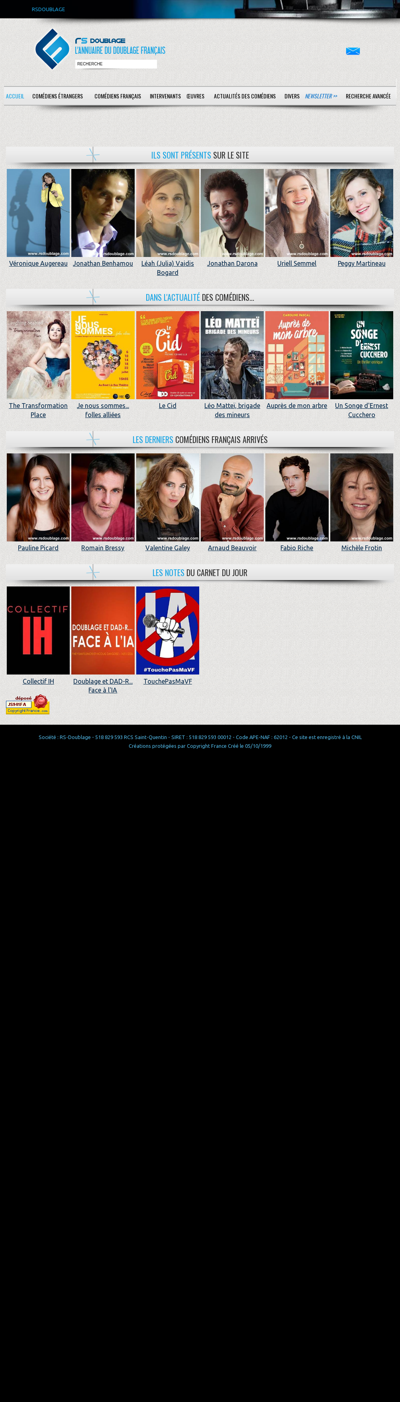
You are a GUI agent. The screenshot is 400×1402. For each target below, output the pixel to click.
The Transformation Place (38, 405)
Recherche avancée (368, 96)
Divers (292, 96)
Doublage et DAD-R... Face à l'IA (102, 681)
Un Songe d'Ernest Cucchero (361, 405)
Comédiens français (117, 96)
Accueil (15, 96)
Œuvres (195, 96)
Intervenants (165, 96)
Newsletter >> (321, 96)
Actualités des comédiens (245, 96)
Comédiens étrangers (57, 96)
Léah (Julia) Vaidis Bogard (167, 263)
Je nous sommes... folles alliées (102, 405)
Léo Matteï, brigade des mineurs (232, 405)
